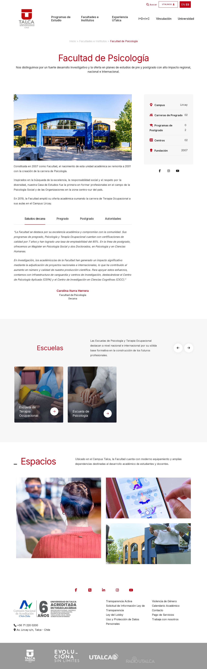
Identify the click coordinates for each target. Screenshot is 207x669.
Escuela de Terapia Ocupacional (40, 411)
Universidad (186, 18)
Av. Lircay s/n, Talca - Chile (32, 629)
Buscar (153, 4)
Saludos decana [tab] (35, 221)
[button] (181, 347)
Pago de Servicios (163, 614)
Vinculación (163, 18)
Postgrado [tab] (87, 218)
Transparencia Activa (119, 601)
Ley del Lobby (114, 614)
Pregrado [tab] (63, 218)
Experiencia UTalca (120, 18)
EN (183, 4)
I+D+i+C (144, 18)
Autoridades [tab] (113, 218)
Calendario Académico (166, 605)
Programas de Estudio (61, 18)
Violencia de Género (164, 601)
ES (187, 4)
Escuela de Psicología (93, 414)
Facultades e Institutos (90, 18)
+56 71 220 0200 (26, 625)
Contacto (157, 610)
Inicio (72, 41)
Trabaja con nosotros (165, 619)
